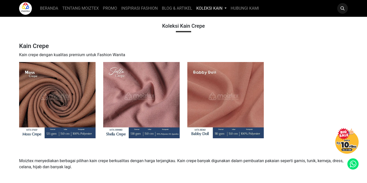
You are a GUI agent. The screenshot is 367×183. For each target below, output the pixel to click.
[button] (342, 8)
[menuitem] (49, 8)
